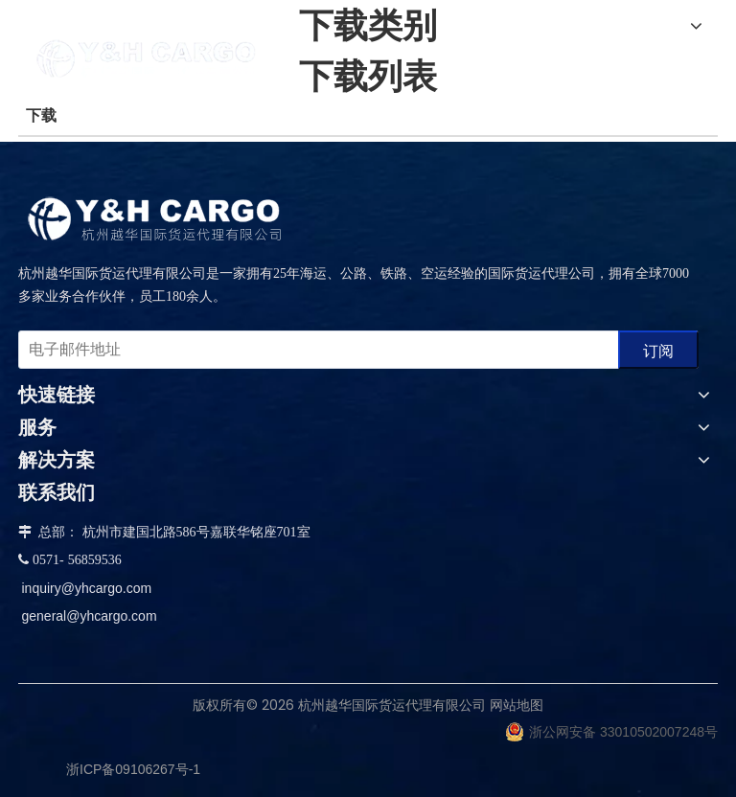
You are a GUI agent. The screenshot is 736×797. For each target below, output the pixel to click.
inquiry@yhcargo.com (87, 588)
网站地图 (516, 705)
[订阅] (658, 349)
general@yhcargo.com (89, 616)
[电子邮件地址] (314, 349)
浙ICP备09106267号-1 (133, 769)
